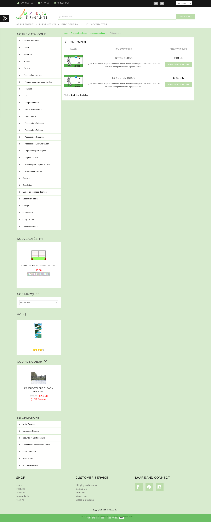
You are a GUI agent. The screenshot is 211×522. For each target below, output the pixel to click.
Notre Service (27, 424)
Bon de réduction (28, 465)
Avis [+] (23, 314)
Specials (20, 492)
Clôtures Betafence (79, 33)
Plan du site (26, 458)
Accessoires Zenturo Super (38, 143)
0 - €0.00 (43, 3)
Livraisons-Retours (29, 431)
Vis (38, 95)
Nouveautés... (27, 212)
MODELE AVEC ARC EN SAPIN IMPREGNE (38, 388)
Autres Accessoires (38, 171)
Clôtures (38, 178)
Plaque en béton (38, 102)
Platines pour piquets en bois (38, 164)
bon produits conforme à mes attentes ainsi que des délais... (39, 341)
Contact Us (81, 489)
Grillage (38, 205)
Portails (38, 61)
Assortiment (25, 24)
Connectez (25, 3)
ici (116, 518)
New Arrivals (22, 496)
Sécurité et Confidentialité (32, 438)
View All (20, 500)
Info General (70, 24)
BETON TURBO (123, 58)
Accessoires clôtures (98, 33)
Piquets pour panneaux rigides (38, 82)
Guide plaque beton (38, 109)
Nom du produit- (124, 49)
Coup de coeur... (28, 219)
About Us (80, 492)
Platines (38, 89)
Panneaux (38, 54)
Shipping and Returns (86, 485)
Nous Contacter (96, 24)
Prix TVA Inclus (178, 49)
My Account (81, 496)
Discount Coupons (85, 500)
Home (65, 33)
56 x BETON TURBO (123, 78)
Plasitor (38, 68)
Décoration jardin (38, 198)
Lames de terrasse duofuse (38, 192)
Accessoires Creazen (38, 137)
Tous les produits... (29, 226)
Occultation (38, 185)
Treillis (38, 47)
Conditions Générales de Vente (34, 445)
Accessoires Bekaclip (38, 123)
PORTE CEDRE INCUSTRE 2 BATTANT (39, 266)
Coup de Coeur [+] (32, 361)
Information (47, 24)
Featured (20, 489)
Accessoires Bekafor (38, 130)
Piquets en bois (38, 157)
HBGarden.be (112, 510)
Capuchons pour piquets (38, 150)
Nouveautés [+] (30, 238)
